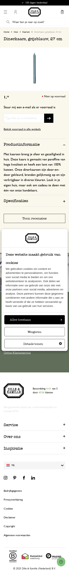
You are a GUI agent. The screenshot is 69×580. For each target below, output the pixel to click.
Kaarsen (26, 32)
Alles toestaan (36, 319)
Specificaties (16, 200)
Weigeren (34, 332)
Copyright (9, 526)
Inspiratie (13, 448)
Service (11, 425)
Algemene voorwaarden (17, 535)
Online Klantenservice (17, 352)
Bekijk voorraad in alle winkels (22, 129)
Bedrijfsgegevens (13, 491)
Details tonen (42, 344)
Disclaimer (9, 517)
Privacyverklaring (13, 499)
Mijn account (15, 12)
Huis (16, 32)
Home (6, 32)
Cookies (8, 508)
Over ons (12, 436)
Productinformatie (22, 144)
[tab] (34, 144)
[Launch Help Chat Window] (61, 561)
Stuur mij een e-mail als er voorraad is (29, 107)
